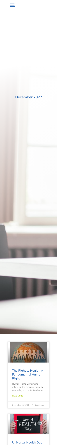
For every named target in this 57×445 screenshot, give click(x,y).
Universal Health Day (27, 442)
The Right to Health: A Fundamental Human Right (27, 374)
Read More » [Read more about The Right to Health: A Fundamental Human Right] (18, 396)
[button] (50, 5)
